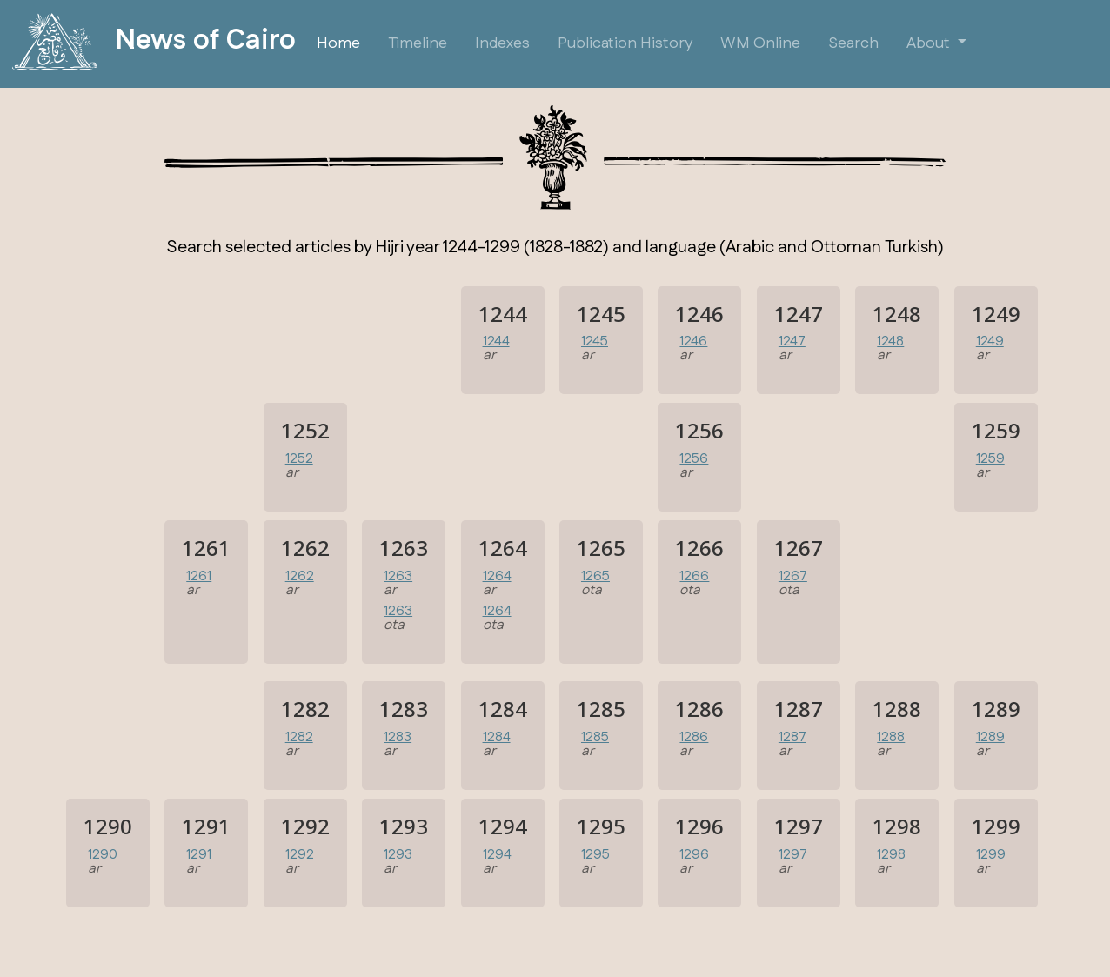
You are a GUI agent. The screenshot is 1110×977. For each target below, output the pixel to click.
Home (338, 43)
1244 (496, 341)
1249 (990, 341)
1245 (594, 341)
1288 (891, 737)
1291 (198, 855)
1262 (299, 576)
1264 (497, 576)
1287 (792, 737)
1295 (595, 855)
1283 (397, 737)
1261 (198, 576)
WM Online (760, 43)
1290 (102, 855)
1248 (890, 341)
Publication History (625, 43)
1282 (299, 737)
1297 (793, 855)
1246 (693, 341)
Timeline (417, 43)
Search (853, 43)
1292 (299, 855)
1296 (694, 855)
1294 (497, 855)
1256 (693, 459)
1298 (891, 855)
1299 (991, 855)
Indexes (502, 43)
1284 (497, 737)
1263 (398, 576)
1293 (398, 855)
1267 (793, 576)
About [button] (929, 43)
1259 (990, 459)
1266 (694, 576)
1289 (990, 737)
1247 (792, 341)
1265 (595, 576)
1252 (299, 459)
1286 (693, 737)
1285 (595, 737)
